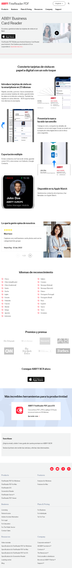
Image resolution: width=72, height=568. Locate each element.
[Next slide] (30, 255)
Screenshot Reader (7, 491)
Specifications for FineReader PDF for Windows (16, 546)
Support (40, 563)
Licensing (4, 510)
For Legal (4, 520)
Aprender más (34, 416)
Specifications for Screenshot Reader (13, 556)
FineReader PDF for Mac (9, 484)
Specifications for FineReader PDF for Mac (14, 549)
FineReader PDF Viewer (8, 498)
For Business (41, 510)
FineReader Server (7, 495)
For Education (5, 524)
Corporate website (43, 543)
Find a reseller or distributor (46, 556)
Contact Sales (5, 531)
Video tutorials (6, 543)
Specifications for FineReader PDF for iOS (14, 553)
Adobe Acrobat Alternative (9, 517)
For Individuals (41, 513)
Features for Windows (44, 481)
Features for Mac (42, 484)
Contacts (40, 549)
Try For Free (41, 517)
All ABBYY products (43, 546)
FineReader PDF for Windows (10, 481)
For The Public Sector (8, 527)
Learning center (6, 560)
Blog (2, 563)
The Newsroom (42, 553)
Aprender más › (17, 47)
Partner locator (6, 513)
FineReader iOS (6, 488)
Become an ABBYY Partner (45, 560)
